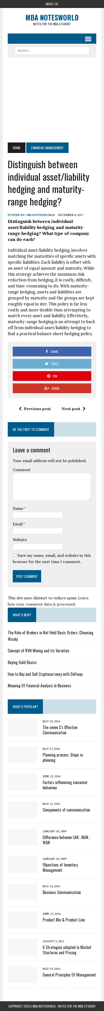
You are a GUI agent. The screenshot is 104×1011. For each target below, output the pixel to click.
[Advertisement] (52, 100)
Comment (22, 469)
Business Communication (62, 892)
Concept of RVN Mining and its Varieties (38, 651)
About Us (52, 4)
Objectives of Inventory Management (60, 867)
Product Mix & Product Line (64, 920)
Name (18, 508)
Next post (74, 408)
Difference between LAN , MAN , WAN (66, 840)
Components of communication (66, 810)
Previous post (35, 408)
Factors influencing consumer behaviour (65, 785)
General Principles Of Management (69, 975)
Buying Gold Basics (22, 662)
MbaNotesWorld (40, 215)
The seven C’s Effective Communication (60, 730)
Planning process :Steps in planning (63, 757)
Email (18, 524)
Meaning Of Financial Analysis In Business (39, 686)
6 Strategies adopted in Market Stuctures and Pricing (67, 950)
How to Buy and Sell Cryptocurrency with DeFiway (45, 674)
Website (20, 539)
